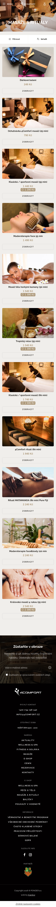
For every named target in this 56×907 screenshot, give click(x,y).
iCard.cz (31, 895)
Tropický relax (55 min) (28, 341)
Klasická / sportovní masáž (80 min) (28, 395)
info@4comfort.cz (28, 714)
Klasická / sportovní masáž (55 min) (28, 182)
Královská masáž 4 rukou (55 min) (28, 602)
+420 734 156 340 (28, 710)
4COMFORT (25, 16)
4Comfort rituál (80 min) (28, 449)
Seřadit (42, 39)
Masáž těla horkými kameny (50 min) (28, 287)
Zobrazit (28, 91)
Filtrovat (14, 39)
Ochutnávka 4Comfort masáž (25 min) (28, 131)
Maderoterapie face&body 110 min (28, 551)
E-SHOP (37, 16)
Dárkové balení (28, 80)
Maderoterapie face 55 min (28, 236)
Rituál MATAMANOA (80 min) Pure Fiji (28, 500)
